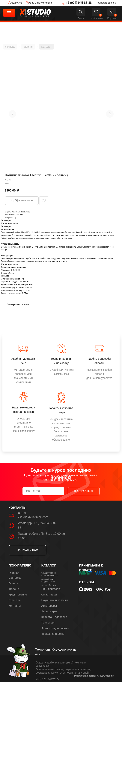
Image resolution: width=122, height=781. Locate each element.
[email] (43, 491)
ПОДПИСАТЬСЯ (83, 491)
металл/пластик (25, 287)
